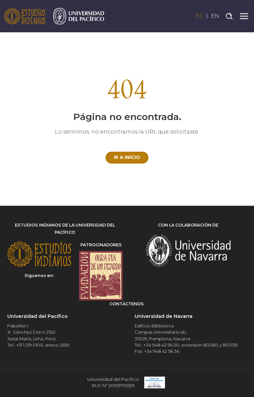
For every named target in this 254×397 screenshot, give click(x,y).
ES (199, 16)
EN (215, 16)
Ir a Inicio (127, 157)
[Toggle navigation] (244, 16)
